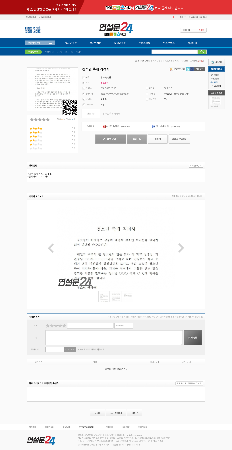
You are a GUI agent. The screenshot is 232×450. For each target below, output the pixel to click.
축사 (72, 52)
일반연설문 (214, 75)
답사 (53, 52)
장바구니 (203, 17)
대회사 (66, 52)
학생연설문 (214, 79)
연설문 (47, 52)
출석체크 (214, 83)
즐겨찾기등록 (30, 17)
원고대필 (192, 43)
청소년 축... (215, 107)
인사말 (59, 52)
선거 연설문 (157, 61)
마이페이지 (193, 17)
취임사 (79, 52)
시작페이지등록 (45, 17)
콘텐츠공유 (144, 43)
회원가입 (183, 17)
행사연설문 (71, 43)
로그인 (175, 17)
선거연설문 (95, 43)
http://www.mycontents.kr (115, 94)
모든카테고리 (34, 43)
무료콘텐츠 (169, 43)
